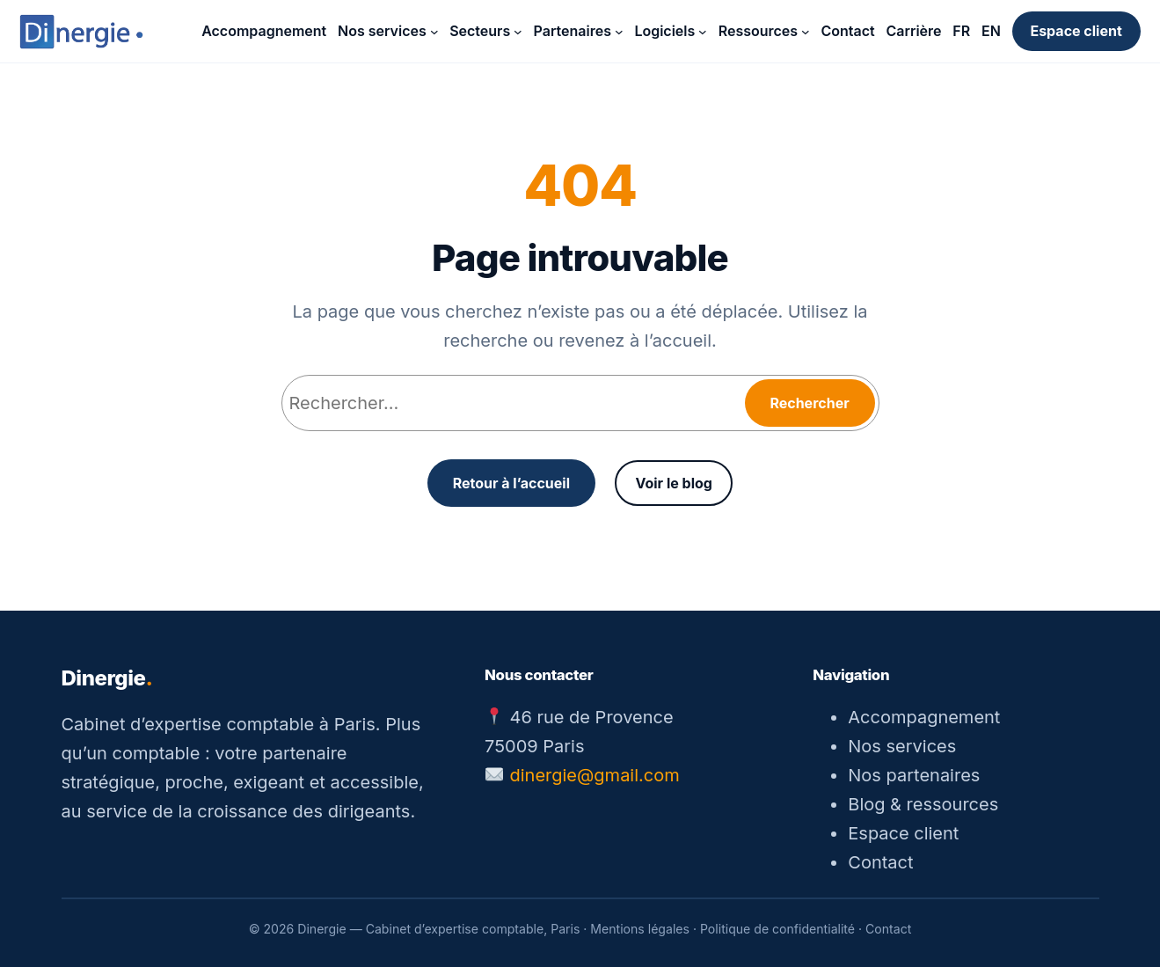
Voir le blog (673, 483)
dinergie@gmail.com (595, 775)
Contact (880, 862)
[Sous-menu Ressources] (805, 31)
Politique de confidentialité (777, 928)
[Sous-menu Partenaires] (619, 31)
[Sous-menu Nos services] (434, 31)
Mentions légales (639, 928)
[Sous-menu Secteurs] (518, 31)
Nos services (902, 746)
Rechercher (809, 403)
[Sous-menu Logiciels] (702, 31)
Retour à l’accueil (511, 483)
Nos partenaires (914, 775)
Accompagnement (924, 717)
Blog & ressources (923, 804)
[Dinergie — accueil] (80, 31)
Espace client (1075, 31)
